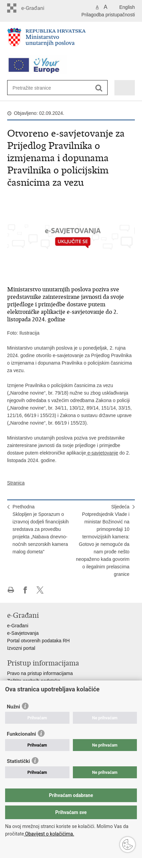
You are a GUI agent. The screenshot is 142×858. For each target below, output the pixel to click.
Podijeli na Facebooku (25, 590)
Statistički (18, 761)
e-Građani (17, 625)
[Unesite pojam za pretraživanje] (37, 87)
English (127, 7)
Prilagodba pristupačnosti (108, 14)
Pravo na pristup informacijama (40, 673)
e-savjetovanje (102, 453)
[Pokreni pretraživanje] (99, 88)
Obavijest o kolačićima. (49, 834)
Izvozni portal (21, 648)
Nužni (13, 707)
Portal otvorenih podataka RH (38, 640)
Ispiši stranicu (10, 590)
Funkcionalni (21, 734)
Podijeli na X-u (40, 590)
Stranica (16, 483)
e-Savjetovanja (23, 633)
